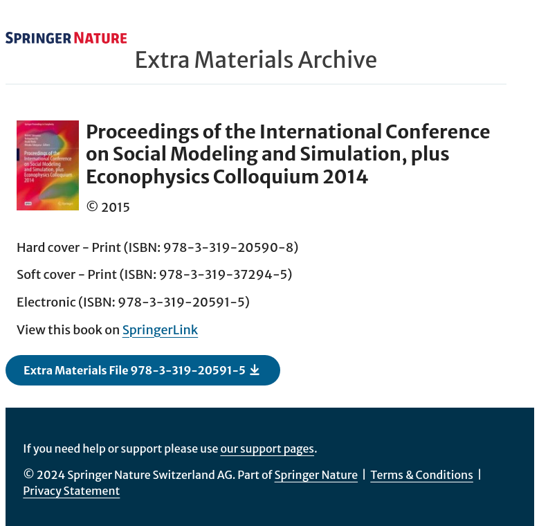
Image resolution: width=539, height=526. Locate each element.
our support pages (267, 448)
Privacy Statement (71, 491)
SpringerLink (160, 330)
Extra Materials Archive (256, 60)
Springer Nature (316, 475)
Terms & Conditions (421, 475)
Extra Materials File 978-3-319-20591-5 (142, 369)
